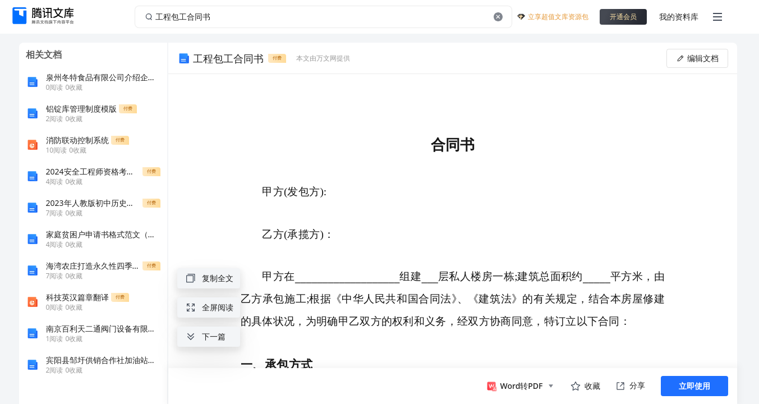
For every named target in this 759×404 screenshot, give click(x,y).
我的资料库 (678, 16)
